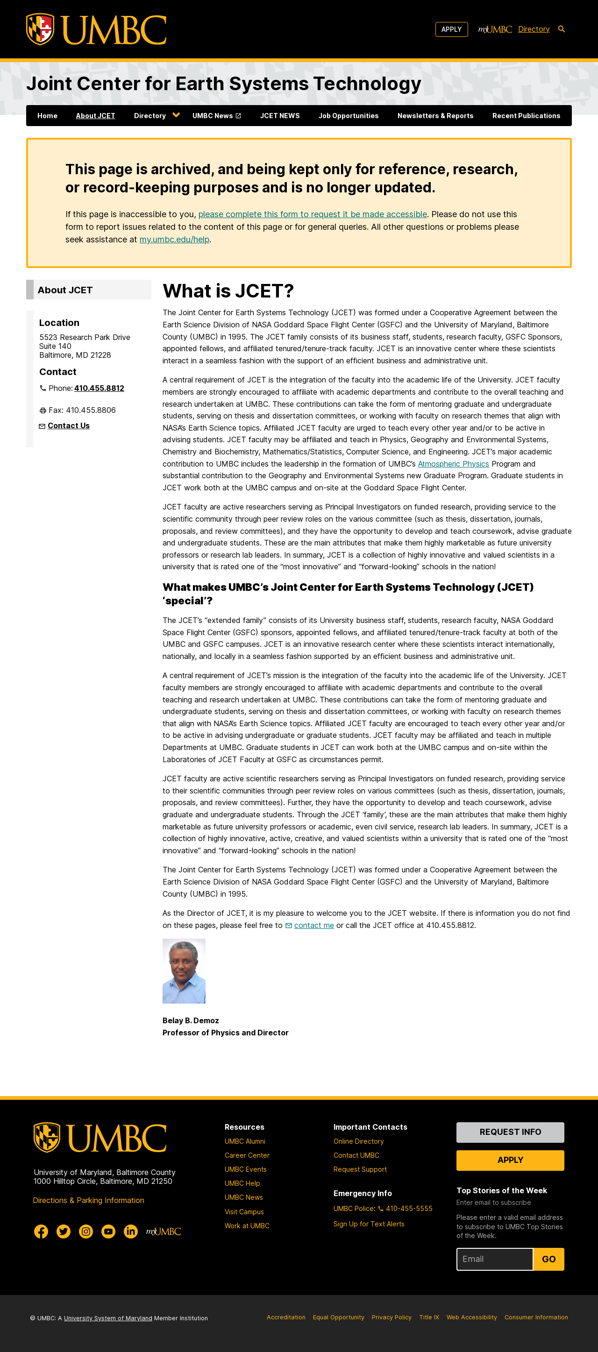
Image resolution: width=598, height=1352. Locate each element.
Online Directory (359, 1141)
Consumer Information (536, 1317)
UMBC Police (354, 1208)
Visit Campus (244, 1212)
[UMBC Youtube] (108, 1231)
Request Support (360, 1169)
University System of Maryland (108, 1318)
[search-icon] (561, 29)
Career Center (247, 1155)
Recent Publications (526, 116)
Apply (451, 29)
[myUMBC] (495, 29)
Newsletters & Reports (436, 116)
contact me (314, 925)
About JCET (95, 116)
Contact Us (69, 425)
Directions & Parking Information (88, 1200)
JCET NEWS (280, 116)
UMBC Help (242, 1183)
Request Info (510, 1132)
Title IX (429, 1317)
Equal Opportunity (338, 1317)
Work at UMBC (247, 1226)
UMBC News (212, 116)
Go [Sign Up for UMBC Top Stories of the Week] (549, 1259)
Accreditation (286, 1317)
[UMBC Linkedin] (131, 1231)
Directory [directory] (534, 29)
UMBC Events (246, 1169)
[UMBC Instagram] (86, 1231)
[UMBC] (96, 29)
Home (47, 116)
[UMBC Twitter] (63, 1231)
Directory (150, 116)
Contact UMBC (356, 1155)
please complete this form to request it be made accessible (313, 214)
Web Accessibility (472, 1317)
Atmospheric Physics (453, 463)
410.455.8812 (99, 388)
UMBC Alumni (245, 1141)
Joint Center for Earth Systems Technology (223, 83)
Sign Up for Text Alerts (369, 1224)
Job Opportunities (349, 116)
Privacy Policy (392, 1317)
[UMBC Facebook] (41, 1231)
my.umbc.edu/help (174, 239)
